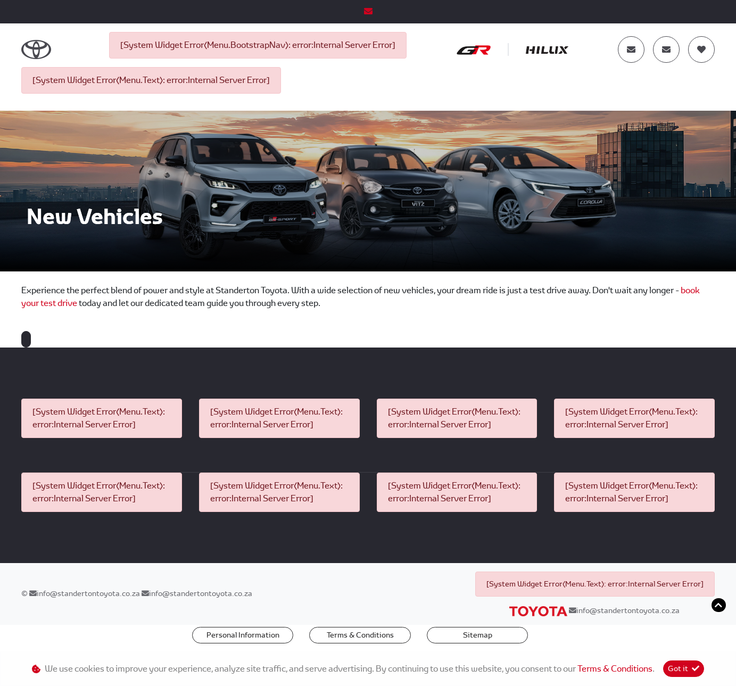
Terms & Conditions (360, 635)
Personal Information (242, 635)
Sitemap (477, 635)
